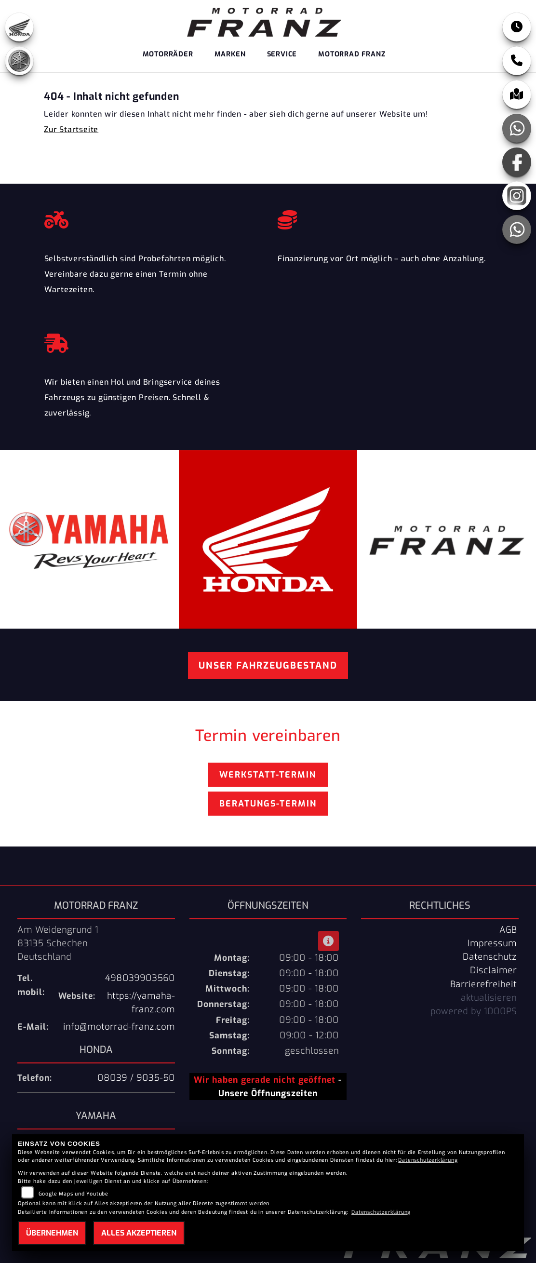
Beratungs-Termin (268, 803)
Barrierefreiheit (483, 984)
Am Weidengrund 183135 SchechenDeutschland (57, 943)
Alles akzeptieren (138, 1233)
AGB (508, 930)
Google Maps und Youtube (73, 1193)
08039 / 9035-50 (136, 1078)
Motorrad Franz (351, 54)
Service (282, 54)
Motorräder (168, 54)
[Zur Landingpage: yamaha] (19, 60)
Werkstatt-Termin (267, 774)
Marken (230, 54)
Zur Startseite (71, 129)
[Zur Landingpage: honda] (19, 27)
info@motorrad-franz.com (119, 1027)
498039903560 (140, 978)
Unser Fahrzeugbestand (268, 665)
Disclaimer (493, 970)
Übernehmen (52, 1233)
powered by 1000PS (473, 1011)
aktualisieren (489, 998)
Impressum (492, 943)
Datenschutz (490, 957)
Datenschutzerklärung (427, 1160)
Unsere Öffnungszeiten (268, 1093)
